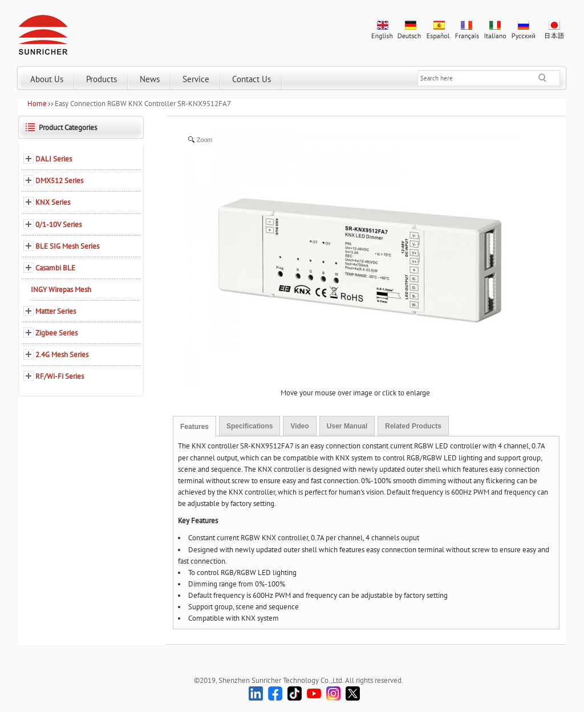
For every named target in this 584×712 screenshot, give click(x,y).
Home (37, 103)
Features (194, 427)
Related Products (413, 426)
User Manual (347, 426)
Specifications (249, 426)
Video (299, 426)
